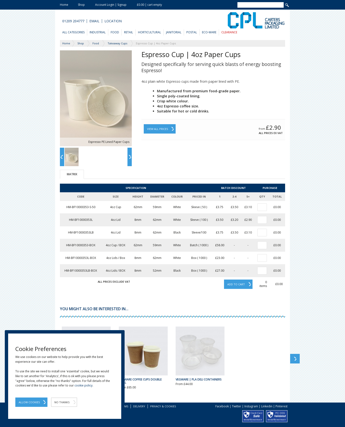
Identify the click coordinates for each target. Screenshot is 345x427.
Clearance (229, 32)
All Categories (73, 32)
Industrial (98, 32)
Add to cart (236, 284)
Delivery (139, 406)
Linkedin (266, 406)
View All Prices (157, 129)
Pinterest (282, 406)
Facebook (222, 406)
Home (64, 5)
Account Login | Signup (110, 5)
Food (115, 32)
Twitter (236, 406)
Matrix (72, 174)
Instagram (251, 406)
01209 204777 (73, 21)
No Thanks (61, 402)
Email (94, 21)
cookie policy (83, 385)
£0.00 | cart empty (149, 5)
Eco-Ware (209, 32)
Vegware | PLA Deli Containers (199, 379)
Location (113, 21)
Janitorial (173, 32)
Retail (128, 32)
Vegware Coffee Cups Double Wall (140, 381)
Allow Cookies (29, 402)
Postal (191, 32)
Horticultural (149, 32)
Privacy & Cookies (163, 406)
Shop (81, 5)
